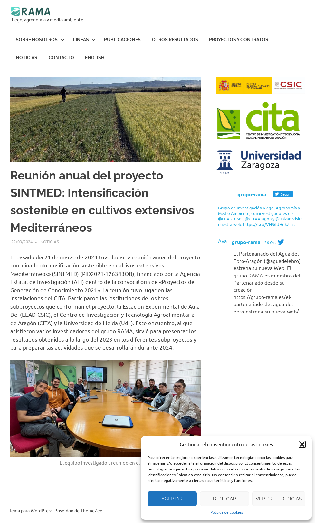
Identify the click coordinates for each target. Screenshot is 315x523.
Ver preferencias (279, 499)
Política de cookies (226, 512)
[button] (302, 444)
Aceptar (172, 499)
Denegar (224, 499)
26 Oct (270, 242)
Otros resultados (175, 39)
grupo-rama (246, 241)
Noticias (26, 57)
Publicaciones (122, 39)
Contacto (61, 57)
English (94, 57)
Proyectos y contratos (238, 39)
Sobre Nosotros (40, 39)
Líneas (84, 39)
